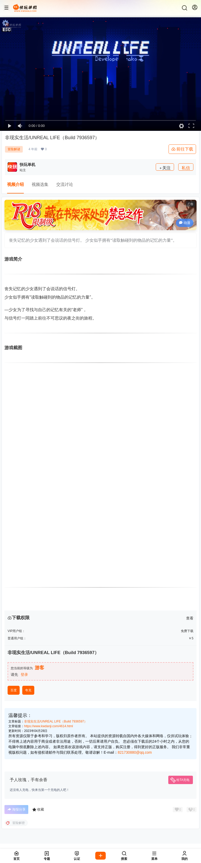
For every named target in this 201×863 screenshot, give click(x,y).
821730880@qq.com (135, 752)
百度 (13, 690)
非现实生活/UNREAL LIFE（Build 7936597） (55, 721)
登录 (24, 674)
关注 (165, 168)
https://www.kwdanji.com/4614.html (48, 726)
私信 (186, 168)
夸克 (28, 690)
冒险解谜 (14, 149)
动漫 (184, 223)
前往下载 (182, 149)
